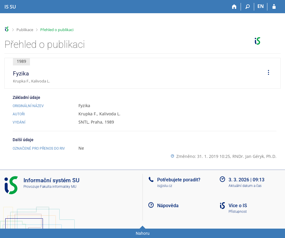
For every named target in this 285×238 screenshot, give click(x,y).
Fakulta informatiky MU (58, 187)
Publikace (24, 29)
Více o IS (238, 205)
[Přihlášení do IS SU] (274, 7)
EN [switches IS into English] (260, 6)
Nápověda (168, 205)
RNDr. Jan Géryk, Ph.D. (254, 156)
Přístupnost (238, 212)
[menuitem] (266, 73)
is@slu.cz (164, 186)
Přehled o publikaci (56, 29)
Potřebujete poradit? (178, 180)
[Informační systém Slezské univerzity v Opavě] (10, 7)
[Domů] (234, 7)
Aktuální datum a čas (245, 186)
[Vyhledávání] (247, 7)
